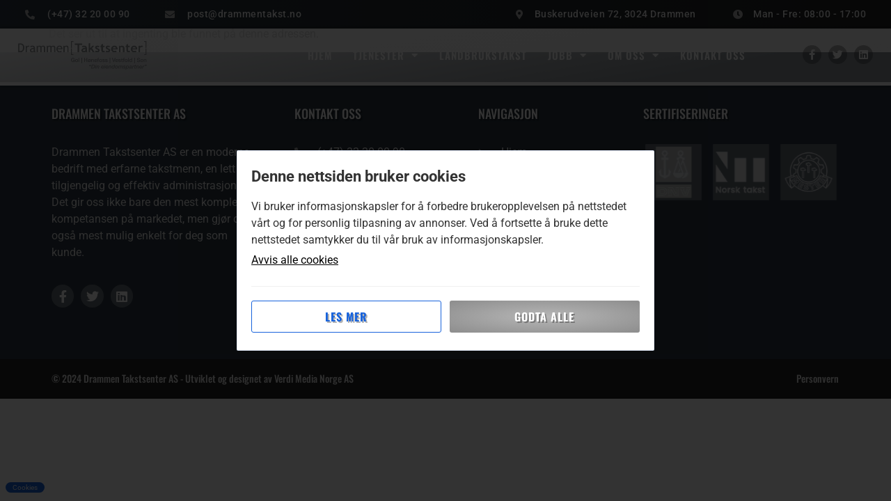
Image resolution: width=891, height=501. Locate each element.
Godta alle (544, 316)
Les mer (346, 316)
